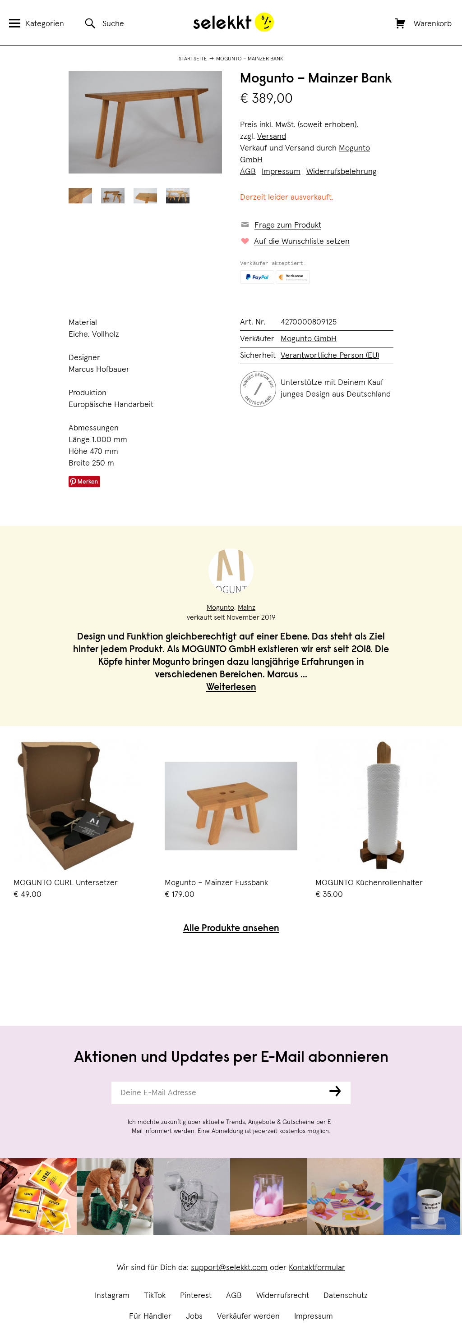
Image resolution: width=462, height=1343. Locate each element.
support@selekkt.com (229, 1268)
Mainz (246, 607)
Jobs (194, 1316)
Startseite (193, 59)
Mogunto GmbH (309, 339)
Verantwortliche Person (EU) (330, 356)
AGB (234, 1296)
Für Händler (150, 1316)
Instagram (112, 1296)
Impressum (313, 1316)
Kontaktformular (317, 1268)
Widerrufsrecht (282, 1296)
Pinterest (196, 1296)
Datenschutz (345, 1296)
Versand (271, 136)
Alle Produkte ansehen (231, 929)
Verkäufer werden (248, 1316)
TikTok (155, 1296)
